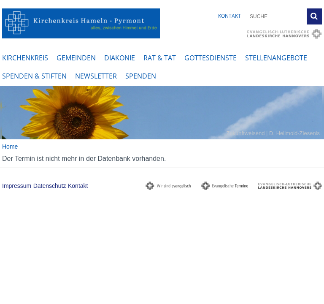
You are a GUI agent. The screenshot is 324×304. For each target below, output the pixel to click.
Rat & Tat (159, 57)
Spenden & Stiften (34, 76)
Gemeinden (76, 57)
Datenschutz (49, 185)
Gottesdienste (210, 57)
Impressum (16, 185)
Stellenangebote (276, 57)
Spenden (140, 76)
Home (10, 146)
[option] (162, 112)
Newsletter (96, 76)
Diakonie (119, 57)
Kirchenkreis (25, 57)
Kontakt (229, 15)
